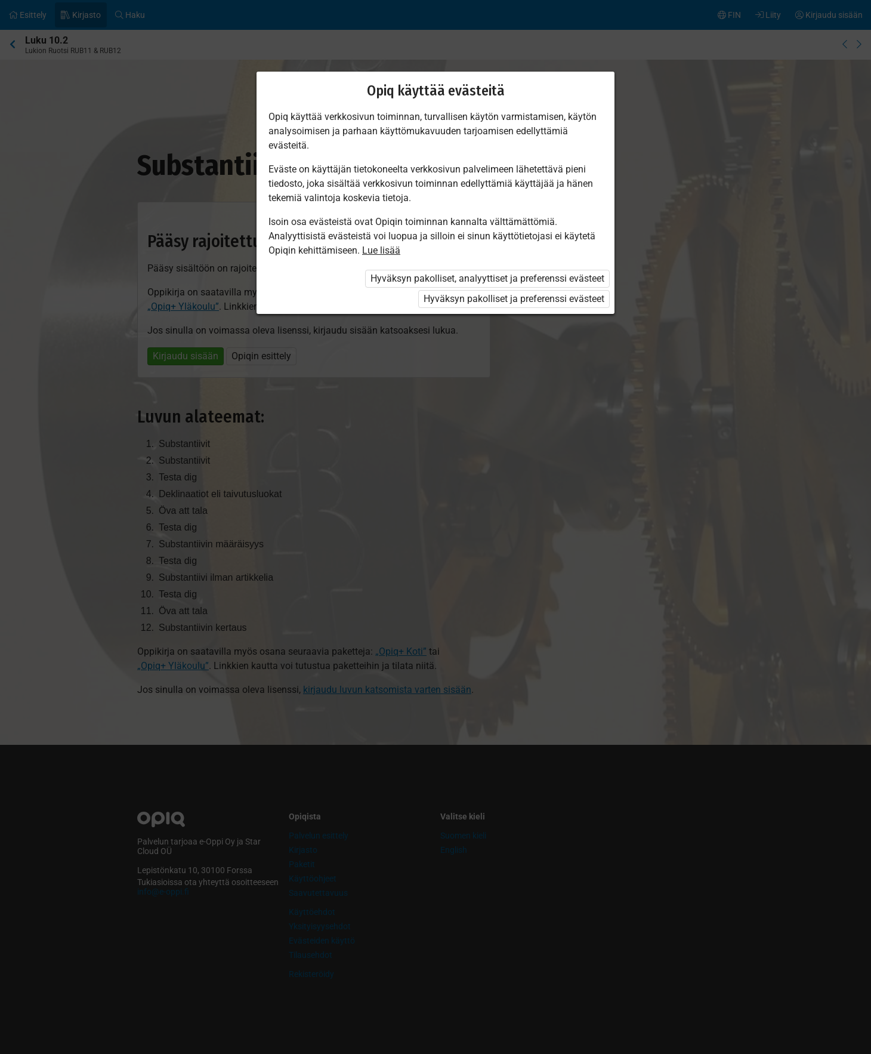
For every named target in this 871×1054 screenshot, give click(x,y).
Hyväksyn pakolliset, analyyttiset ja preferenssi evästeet (487, 278)
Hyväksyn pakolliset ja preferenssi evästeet (514, 298)
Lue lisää (381, 250)
